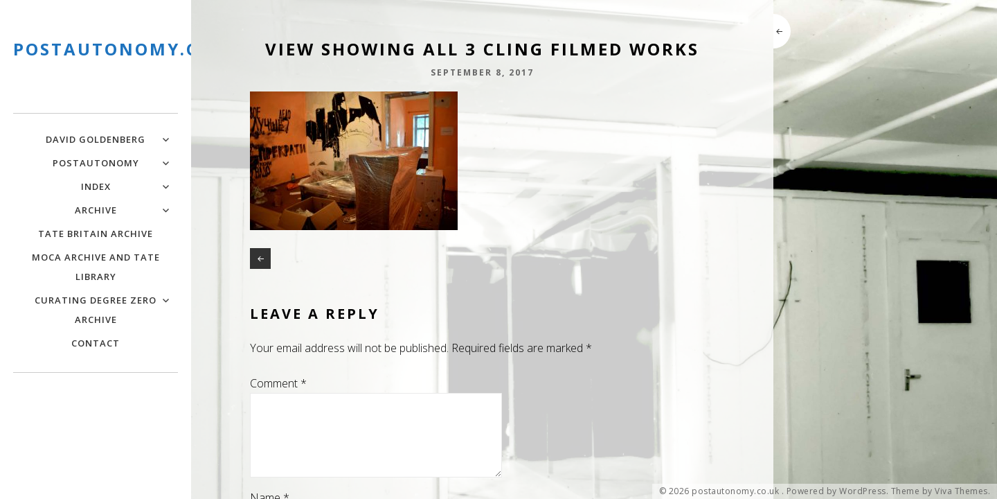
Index (96, 186)
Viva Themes (961, 491)
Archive (96, 210)
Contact (95, 343)
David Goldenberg (95, 139)
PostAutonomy (96, 163)
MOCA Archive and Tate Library (96, 267)
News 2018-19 (260, 258)
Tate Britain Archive (95, 233)
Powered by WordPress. (838, 491)
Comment (278, 383)
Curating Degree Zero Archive (95, 310)
